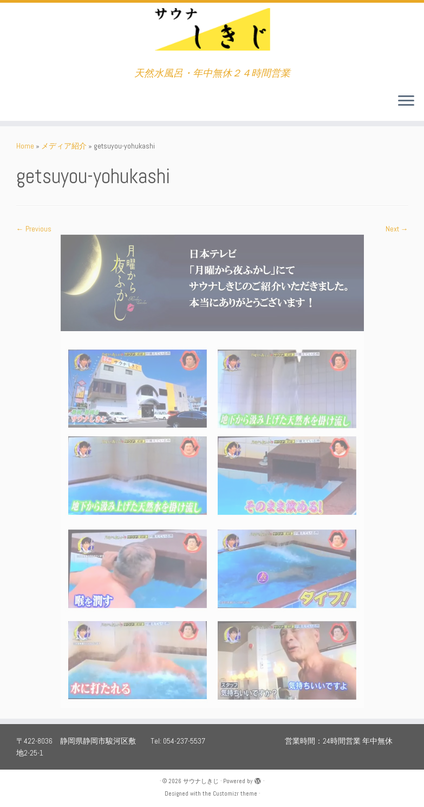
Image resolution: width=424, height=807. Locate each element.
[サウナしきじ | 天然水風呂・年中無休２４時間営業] (212, 35)
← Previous (33, 229)
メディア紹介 (64, 146)
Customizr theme (235, 793)
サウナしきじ (201, 781)
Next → (397, 229)
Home (25, 146)
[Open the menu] (406, 101)
